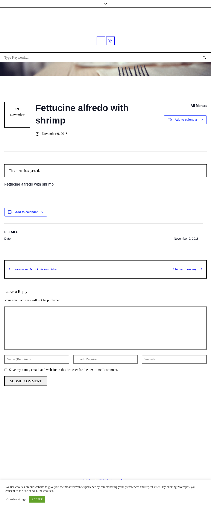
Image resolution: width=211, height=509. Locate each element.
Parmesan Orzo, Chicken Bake (32, 269)
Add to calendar (186, 119)
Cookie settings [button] (16, 499)
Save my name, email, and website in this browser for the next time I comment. (63, 370)
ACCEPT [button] (37, 499)
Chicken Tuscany (187, 269)
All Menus (198, 106)
